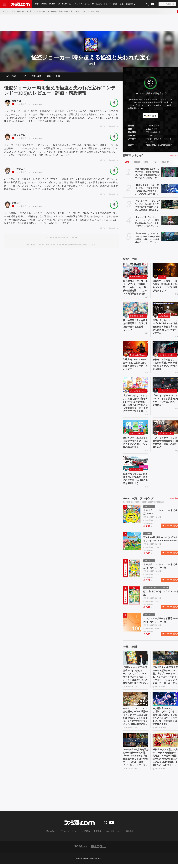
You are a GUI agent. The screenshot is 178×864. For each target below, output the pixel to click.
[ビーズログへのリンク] (98, 846)
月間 (154, 162)
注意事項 (97, 831)
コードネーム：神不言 (168, 355)
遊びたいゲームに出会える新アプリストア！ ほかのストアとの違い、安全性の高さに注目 (135, 442)
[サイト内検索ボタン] (167, 4)
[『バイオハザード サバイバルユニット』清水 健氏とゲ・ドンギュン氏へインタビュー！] (165, 384)
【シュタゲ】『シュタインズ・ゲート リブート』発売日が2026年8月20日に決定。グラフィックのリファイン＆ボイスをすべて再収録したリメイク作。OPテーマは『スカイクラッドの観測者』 (147, 222)
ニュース (108, 4)
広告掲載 (127, 831)
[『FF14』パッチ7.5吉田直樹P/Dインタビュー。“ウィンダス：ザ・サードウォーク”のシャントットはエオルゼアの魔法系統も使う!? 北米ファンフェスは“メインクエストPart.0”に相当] (135, 658)
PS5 (59, 4)
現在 (127, 162)
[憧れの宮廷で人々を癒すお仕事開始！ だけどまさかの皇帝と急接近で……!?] (135, 309)
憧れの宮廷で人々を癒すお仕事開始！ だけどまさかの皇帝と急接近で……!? (135, 325)
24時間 (137, 162)
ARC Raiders (164, 316)
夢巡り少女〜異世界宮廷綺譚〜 (138, 316)
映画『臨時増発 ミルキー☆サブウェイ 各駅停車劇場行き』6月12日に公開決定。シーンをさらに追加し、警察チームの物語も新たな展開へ (147, 173)
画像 (49, 76)
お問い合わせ (52, 831)
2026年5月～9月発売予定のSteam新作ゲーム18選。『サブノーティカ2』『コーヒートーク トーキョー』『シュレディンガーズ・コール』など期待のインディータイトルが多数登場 (165, 675)
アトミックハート (166, 434)
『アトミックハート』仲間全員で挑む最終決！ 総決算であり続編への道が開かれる (165, 442)
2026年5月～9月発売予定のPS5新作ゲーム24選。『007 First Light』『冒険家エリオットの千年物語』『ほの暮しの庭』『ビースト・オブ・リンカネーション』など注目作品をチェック (135, 757)
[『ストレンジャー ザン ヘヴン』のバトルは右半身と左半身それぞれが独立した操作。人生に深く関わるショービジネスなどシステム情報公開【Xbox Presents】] (169, 204)
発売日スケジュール (82, 4)
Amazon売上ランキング (138, 498)
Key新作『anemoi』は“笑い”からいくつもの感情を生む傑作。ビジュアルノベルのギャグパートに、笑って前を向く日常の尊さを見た (165, 716)
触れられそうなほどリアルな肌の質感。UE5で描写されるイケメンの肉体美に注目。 (165, 364)
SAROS (162, 277)
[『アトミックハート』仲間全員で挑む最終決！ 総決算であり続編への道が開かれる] (165, 427)
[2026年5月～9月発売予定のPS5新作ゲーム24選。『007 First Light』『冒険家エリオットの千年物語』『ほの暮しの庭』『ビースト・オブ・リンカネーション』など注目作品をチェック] (135, 740)
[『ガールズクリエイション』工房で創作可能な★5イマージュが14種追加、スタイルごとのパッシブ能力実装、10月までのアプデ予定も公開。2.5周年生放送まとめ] (135, 384)
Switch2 (44, 4)
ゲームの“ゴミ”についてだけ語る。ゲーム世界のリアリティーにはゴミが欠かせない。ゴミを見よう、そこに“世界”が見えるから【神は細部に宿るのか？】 (135, 716)
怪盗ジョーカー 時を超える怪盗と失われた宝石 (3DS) (59, 11)
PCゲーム (67, 4)
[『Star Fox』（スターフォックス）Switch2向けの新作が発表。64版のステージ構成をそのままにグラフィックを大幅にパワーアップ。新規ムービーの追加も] (169, 236)
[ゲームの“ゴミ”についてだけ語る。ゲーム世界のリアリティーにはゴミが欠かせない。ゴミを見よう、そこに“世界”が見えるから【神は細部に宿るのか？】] (135, 699)
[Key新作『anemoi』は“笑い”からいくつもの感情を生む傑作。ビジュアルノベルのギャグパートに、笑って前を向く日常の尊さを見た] (165, 699)
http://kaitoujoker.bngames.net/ (159, 145)
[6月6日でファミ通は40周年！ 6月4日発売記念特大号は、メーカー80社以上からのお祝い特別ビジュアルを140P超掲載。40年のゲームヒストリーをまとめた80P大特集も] (165, 740)
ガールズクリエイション (138, 391)
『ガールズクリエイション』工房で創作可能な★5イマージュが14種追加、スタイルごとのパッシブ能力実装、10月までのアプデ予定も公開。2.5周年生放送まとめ (135, 403)
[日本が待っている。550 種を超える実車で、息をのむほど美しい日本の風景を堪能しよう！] (135, 463)
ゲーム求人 (97, 4)
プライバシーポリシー (70, 831)
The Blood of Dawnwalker (138, 355)
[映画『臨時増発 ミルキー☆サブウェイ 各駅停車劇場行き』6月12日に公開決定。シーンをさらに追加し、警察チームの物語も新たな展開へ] (169, 172)
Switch (52, 4)
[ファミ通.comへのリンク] (20, 4)
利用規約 (86, 831)
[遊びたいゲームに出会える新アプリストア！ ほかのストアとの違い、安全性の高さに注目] (135, 427)
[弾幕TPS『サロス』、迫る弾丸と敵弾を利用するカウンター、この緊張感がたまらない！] (165, 270)
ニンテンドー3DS (34, 104)
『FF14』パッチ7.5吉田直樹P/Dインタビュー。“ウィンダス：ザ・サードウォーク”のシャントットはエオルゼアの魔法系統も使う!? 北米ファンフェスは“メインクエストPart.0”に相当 (135, 675)
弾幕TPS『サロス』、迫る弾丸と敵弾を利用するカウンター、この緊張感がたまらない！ (165, 286)
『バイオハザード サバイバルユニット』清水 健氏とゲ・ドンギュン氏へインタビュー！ (165, 400)
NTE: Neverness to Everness (138, 277)
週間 (146, 162)
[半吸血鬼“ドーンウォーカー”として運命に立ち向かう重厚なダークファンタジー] (135, 348)
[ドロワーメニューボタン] (4, 4)
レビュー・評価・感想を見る (149, 93)
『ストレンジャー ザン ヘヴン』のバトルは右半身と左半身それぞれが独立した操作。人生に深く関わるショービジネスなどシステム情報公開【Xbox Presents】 (147, 205)
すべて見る (174, 156)
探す (154, 116)
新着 (37, 4)
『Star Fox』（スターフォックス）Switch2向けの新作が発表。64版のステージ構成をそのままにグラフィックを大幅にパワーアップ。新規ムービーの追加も (147, 238)
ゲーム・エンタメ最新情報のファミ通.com (19, 11)
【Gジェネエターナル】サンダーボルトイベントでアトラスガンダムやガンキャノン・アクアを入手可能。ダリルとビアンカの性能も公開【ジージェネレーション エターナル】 (147, 189)
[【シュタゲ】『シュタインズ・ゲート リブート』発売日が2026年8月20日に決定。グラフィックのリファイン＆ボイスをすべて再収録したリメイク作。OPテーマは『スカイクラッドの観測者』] (169, 220)
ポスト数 (165, 162)
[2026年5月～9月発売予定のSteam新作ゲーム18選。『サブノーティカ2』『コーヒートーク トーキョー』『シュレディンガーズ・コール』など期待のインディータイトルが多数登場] (165, 658)
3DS (91, 64)
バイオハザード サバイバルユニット (168, 391)
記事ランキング (133, 155)
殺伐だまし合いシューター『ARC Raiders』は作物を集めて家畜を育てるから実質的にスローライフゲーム (165, 326)
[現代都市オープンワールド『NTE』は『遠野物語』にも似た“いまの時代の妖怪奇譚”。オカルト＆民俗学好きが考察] (135, 270)
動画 (116, 4)
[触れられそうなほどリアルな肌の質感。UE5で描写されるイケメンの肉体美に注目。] (165, 348)
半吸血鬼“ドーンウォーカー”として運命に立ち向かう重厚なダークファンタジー (135, 364)
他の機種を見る (156, 132)
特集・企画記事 (127, 4)
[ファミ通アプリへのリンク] (80, 846)
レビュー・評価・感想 (31, 76)
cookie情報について (112, 831)
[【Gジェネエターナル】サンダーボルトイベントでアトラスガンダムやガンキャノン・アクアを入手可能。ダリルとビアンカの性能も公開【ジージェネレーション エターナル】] (169, 188)
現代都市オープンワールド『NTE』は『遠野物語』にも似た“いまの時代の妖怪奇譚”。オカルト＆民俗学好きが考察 (135, 287)
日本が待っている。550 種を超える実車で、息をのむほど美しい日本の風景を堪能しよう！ (135, 478)
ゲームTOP (11, 76)
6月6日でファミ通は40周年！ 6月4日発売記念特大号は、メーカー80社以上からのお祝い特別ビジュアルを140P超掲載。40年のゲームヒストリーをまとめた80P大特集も (165, 757)
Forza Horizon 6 (136, 469)
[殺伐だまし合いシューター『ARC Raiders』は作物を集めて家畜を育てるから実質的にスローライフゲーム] (165, 309)
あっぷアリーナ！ (136, 434)
